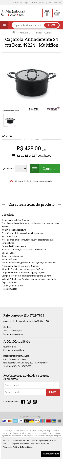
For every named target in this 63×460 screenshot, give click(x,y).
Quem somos (9, 346)
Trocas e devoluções (12, 330)
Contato (7, 327)
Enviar (52, 392)
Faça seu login (22, 2)
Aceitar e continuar (51, 454)
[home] (13, 13)
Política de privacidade (13, 350)
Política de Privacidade (22, 447)
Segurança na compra (13, 334)
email (7, 392)
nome (8, 385)
